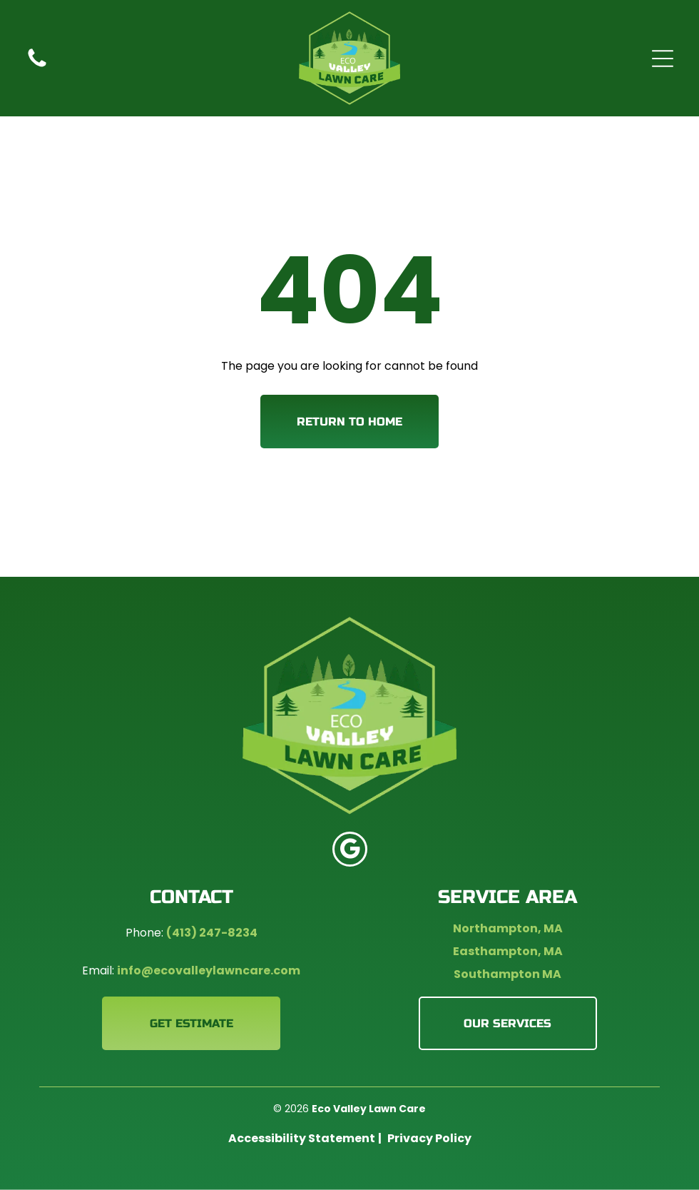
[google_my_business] (349, 851)
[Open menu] (662, 58)
